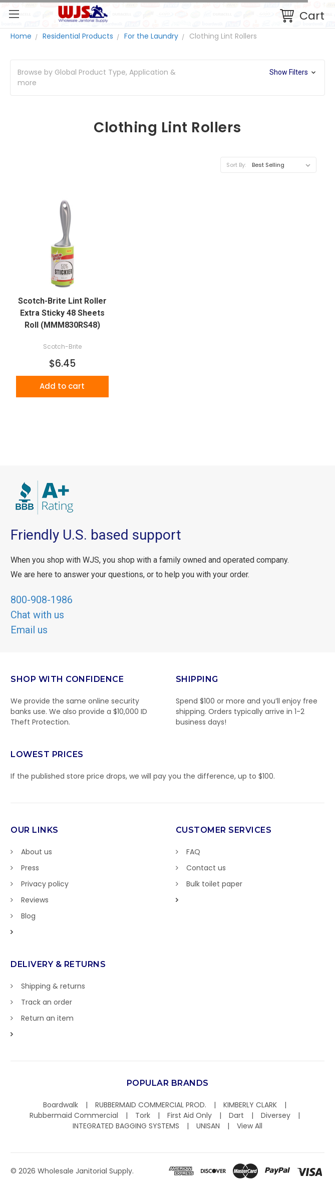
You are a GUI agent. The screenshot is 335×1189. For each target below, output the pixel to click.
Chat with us (37, 615)
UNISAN (208, 1126)
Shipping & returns (53, 986)
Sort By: (236, 165)
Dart (236, 1115)
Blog (28, 916)
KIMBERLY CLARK (250, 1105)
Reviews (35, 900)
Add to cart (62, 386)
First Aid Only (189, 1115)
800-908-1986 (42, 600)
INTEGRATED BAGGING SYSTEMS (126, 1126)
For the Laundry (151, 36)
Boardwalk (60, 1105)
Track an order (46, 1002)
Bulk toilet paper (214, 884)
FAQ (193, 852)
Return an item (47, 1018)
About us (36, 852)
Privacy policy (45, 884)
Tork (142, 1115)
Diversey (275, 1115)
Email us (29, 630)
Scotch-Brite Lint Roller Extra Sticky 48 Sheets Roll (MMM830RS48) (62, 313)
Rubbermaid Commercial (74, 1115)
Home (21, 36)
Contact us (206, 868)
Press (30, 868)
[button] (167, 78)
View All (249, 1126)
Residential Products (78, 36)
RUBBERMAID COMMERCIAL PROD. (150, 1105)
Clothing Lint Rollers (223, 36)
